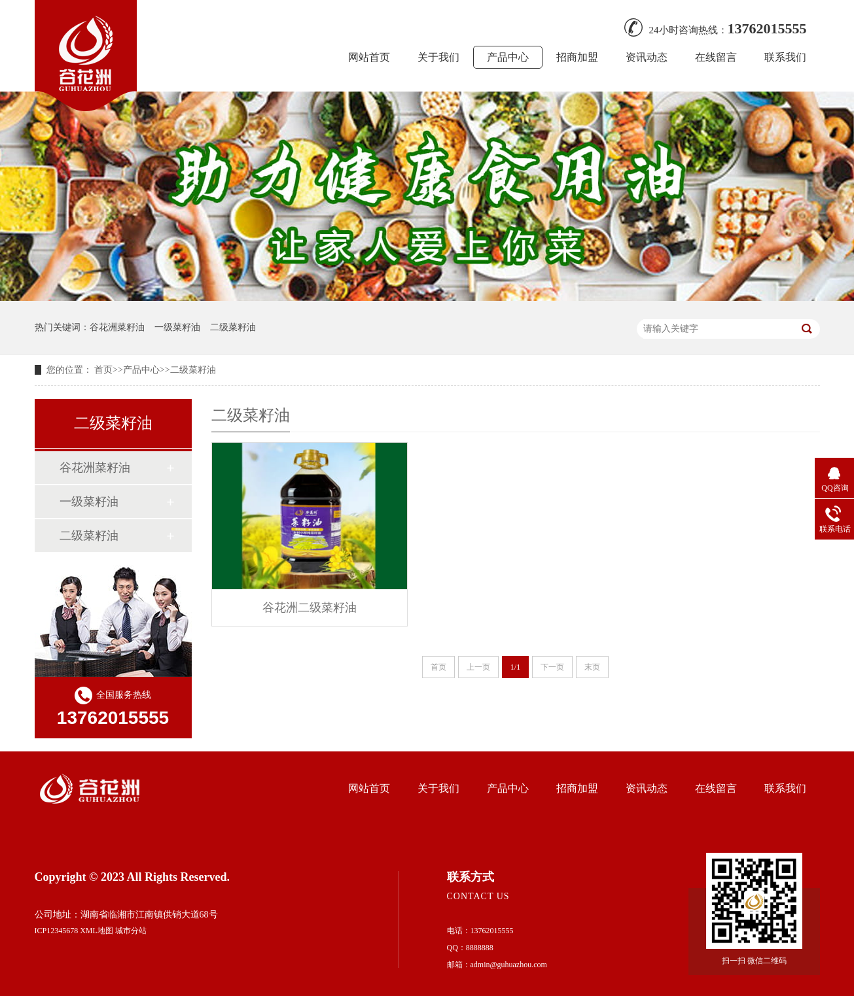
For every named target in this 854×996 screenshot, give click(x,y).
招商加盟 (577, 57)
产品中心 (508, 57)
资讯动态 (646, 57)
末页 (592, 667)
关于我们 (438, 57)
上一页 (478, 667)
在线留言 (716, 57)
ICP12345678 (57, 930)
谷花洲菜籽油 (117, 327)
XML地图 (96, 930)
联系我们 (785, 57)
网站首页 (369, 57)
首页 (103, 370)
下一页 (552, 667)
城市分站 (131, 930)
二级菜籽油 (233, 327)
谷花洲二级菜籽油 (309, 607)
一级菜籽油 (177, 327)
